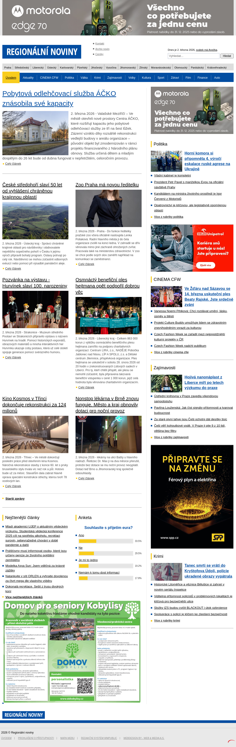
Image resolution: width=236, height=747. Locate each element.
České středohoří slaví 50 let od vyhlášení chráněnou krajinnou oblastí (32, 191)
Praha (7, 67)
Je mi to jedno (88, 560)
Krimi (97, 77)
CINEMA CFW (49, 77)
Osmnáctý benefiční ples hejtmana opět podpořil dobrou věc (107, 286)
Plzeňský (82, 67)
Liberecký (38, 67)
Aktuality (28, 77)
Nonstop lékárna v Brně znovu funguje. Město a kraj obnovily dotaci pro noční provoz (107, 404)
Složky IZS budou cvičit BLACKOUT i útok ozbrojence (190, 608)
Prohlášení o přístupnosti (36, 738)
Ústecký (51, 67)
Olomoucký (180, 67)
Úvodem (11, 77)
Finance (203, 77)
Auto (217, 77)
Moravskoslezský (161, 67)
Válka (84, 77)
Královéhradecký (217, 67)
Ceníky (99, 54)
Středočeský (22, 67)
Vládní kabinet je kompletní (172, 175)
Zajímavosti (114, 77)
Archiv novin (102, 48)
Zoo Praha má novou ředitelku (107, 184)
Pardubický (197, 67)
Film (188, 77)
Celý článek (13, 163)
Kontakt (99, 43)
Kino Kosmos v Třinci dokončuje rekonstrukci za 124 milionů (34, 404)
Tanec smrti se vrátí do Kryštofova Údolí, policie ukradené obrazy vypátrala (208, 570)
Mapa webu (67, 738)
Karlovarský (66, 67)
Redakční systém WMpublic (99, 738)
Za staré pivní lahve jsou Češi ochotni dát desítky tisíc (190, 419)
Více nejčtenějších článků (24, 597)
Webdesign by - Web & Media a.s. (143, 738)
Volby (131, 77)
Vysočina (111, 67)
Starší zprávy (15, 498)
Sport (161, 77)
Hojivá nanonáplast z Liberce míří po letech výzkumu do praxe (204, 382)
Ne (81, 548)
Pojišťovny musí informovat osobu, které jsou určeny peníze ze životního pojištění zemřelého (36, 555)
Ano (81, 535)
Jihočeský (96, 67)
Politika (69, 77)
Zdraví (175, 77)
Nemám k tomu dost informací (99, 572)
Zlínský (143, 67)
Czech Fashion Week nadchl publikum (180, 346)
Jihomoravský (128, 67)
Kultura (146, 77)
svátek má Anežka (206, 49)
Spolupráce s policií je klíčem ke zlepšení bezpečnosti (190, 614)
